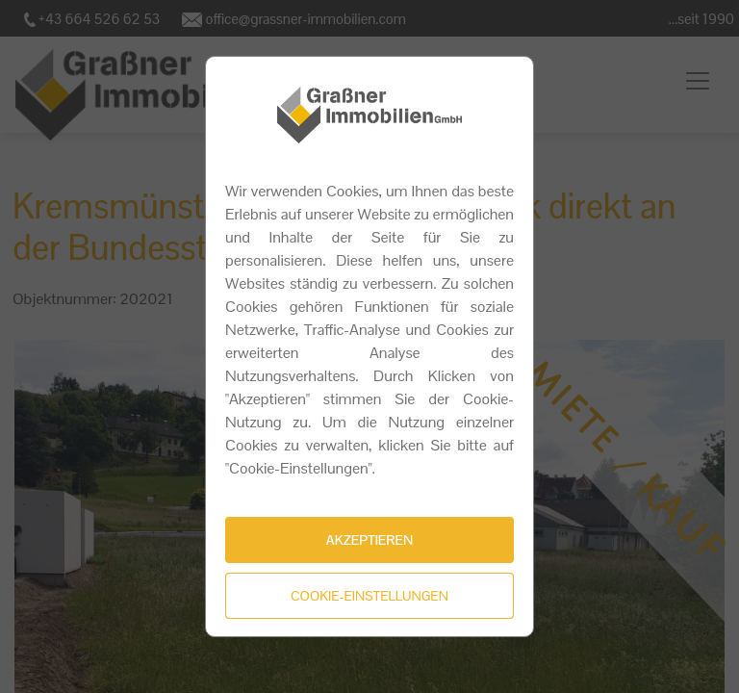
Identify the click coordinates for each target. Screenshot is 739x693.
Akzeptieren (369, 540)
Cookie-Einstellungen (369, 595)
